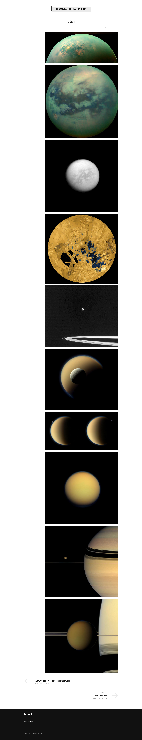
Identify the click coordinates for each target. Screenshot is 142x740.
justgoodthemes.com (40, 735)
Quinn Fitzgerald (29, 721)
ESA (106, 28)
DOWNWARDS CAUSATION (71, 9)
